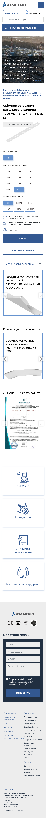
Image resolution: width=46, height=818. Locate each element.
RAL (30, 203)
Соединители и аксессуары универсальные (30, 745)
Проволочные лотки (32, 730)
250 (30, 171)
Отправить (23, 692)
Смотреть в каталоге (23, 250)
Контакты (8, 723)
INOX (19, 209)
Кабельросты (29, 723)
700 (19, 183)
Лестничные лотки (32, 720)
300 (8, 177)
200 (19, 171)
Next (41, 295)
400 (19, 177)
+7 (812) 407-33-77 (36, 11)
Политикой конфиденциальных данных (20, 680)
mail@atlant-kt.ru (36, 13)
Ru (3, 10)
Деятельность (10, 713)
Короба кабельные (31, 727)
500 (30, 177)
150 (8, 171)
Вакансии (8, 731)
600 (8, 183)
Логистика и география (9, 718)
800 (30, 183)
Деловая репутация (32, 775)
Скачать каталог (10, 13)
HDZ (8, 209)
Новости (8, 727)
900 (8, 189)
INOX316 (30, 209)
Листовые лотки (30, 717)
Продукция (29, 713)
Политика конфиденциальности (14, 736)
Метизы (27, 757)
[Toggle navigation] (41, 5)
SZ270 (19, 203)
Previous (5, 295)
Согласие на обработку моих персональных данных (20, 684)
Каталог (27, 766)
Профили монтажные (33, 739)
